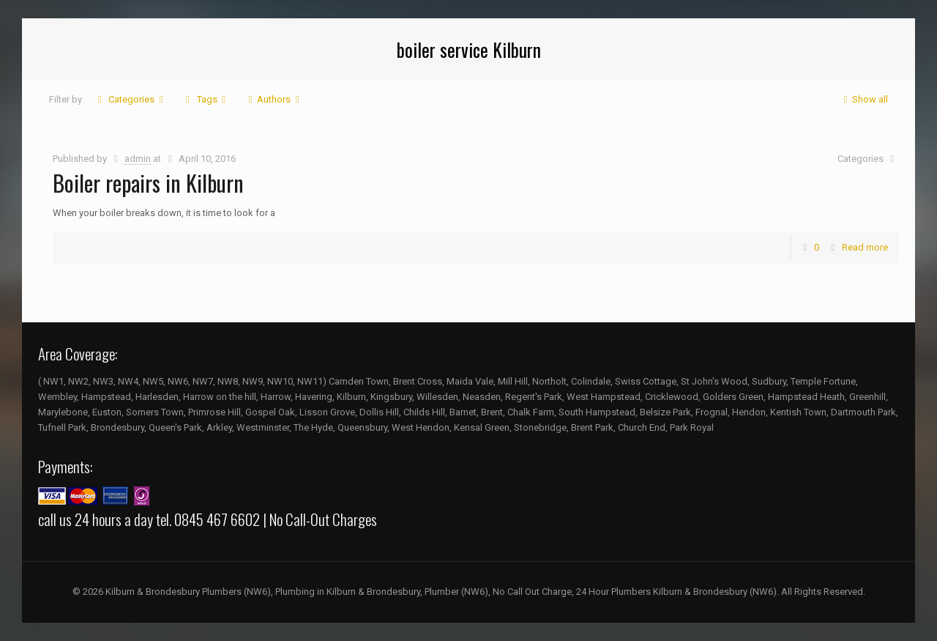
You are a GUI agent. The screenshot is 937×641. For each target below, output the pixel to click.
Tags (205, 99)
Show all (863, 99)
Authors (274, 99)
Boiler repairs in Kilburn (148, 182)
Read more (865, 247)
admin (137, 158)
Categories (130, 99)
